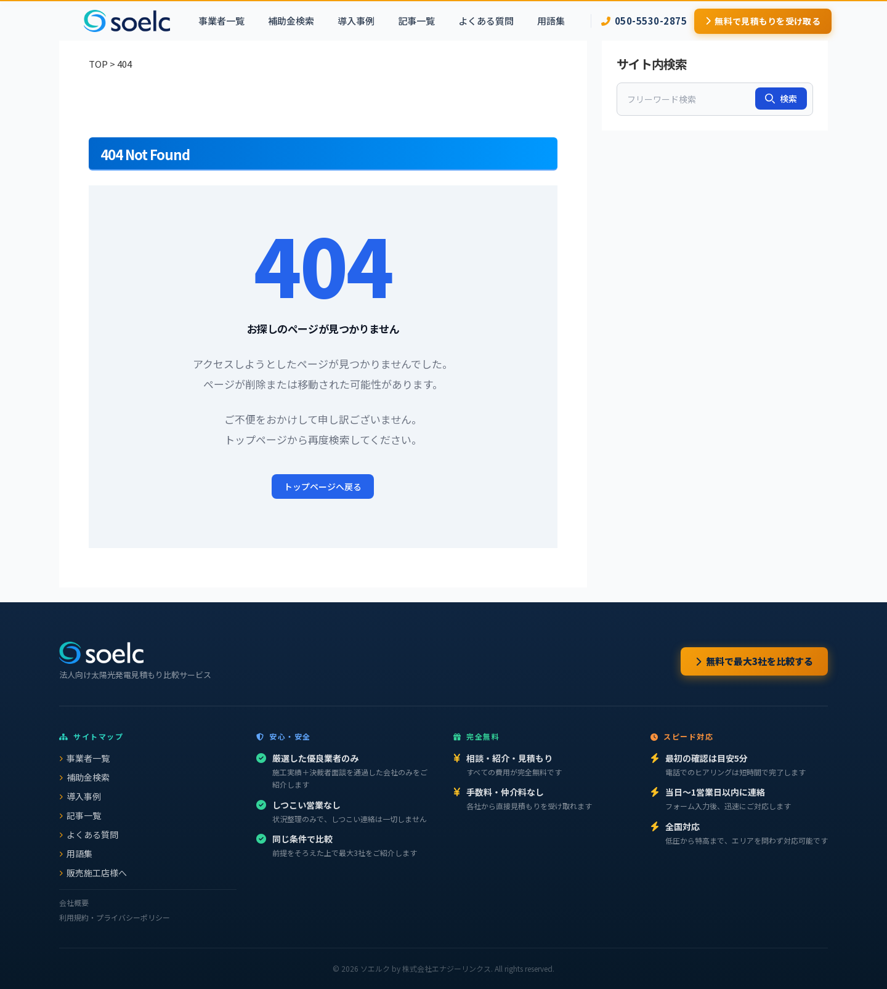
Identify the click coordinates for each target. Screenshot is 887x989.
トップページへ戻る (323, 486)
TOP (98, 63)
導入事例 (356, 20)
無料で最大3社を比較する (754, 661)
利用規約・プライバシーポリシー (114, 917)
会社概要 (74, 902)
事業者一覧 (221, 20)
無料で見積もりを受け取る (762, 21)
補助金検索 (291, 20)
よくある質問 (486, 20)
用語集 (551, 20)
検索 (781, 98)
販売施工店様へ (93, 872)
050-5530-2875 (644, 20)
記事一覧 (416, 20)
